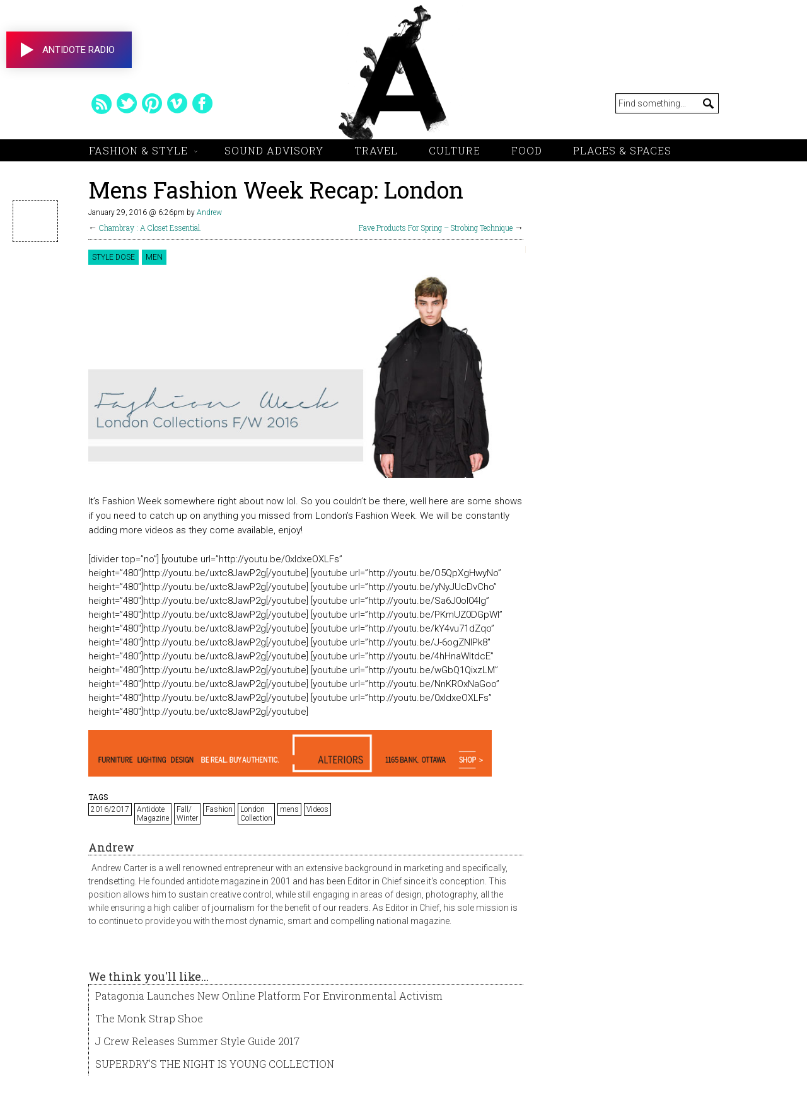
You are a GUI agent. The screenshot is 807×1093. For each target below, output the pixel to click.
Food (526, 150)
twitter (126, 103)
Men (154, 257)
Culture (454, 150)
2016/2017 (110, 809)
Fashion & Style (138, 150)
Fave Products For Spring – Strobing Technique (436, 228)
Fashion (219, 809)
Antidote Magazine (153, 814)
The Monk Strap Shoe (149, 1018)
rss (101, 103)
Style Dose (113, 257)
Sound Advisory (273, 150)
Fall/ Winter (187, 814)
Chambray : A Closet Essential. (150, 228)
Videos (317, 809)
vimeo (177, 103)
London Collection (256, 814)
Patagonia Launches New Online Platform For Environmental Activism (269, 995)
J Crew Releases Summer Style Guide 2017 (197, 1041)
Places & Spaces (622, 150)
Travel (376, 150)
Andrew (209, 212)
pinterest (152, 103)
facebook (202, 103)
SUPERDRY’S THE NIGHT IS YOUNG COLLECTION (214, 1063)
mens (289, 809)
